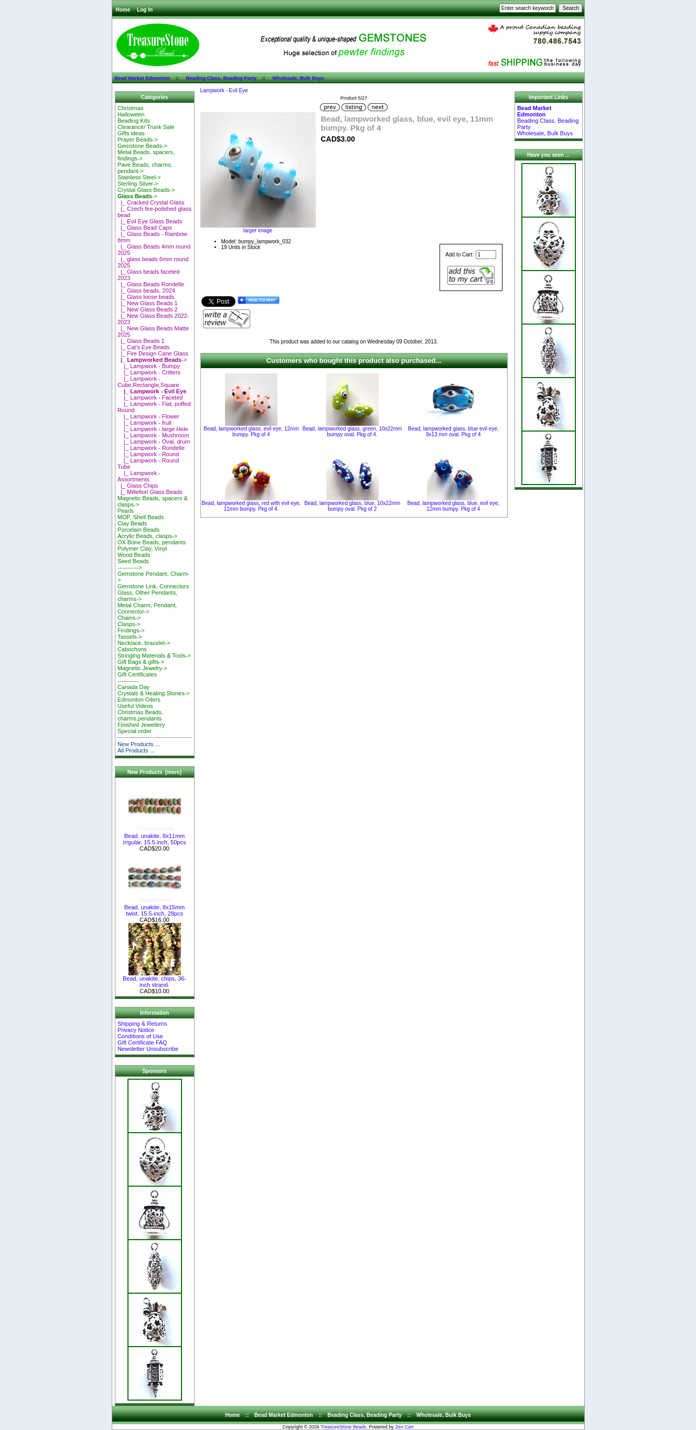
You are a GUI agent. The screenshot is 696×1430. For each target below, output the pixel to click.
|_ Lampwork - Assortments (138, 476)
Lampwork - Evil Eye (224, 90)
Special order (134, 731)
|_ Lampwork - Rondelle (151, 448)
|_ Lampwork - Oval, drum (153, 441)
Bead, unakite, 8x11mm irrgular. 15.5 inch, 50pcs (154, 836)
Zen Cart (404, 1426)
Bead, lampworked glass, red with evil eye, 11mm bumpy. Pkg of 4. (251, 506)
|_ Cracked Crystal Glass (151, 202)
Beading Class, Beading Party (221, 78)
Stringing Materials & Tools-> (154, 655)
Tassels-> (129, 636)
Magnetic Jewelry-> (142, 668)
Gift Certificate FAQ (142, 1042)
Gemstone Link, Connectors (153, 586)
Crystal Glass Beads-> (146, 190)
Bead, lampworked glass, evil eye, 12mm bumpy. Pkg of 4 (251, 431)
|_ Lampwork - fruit (144, 423)
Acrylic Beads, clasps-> (147, 536)
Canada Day (133, 687)
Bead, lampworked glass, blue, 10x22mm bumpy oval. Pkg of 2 (352, 506)
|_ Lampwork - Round (148, 454)
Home (123, 10)
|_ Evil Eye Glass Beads (149, 221)
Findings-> (131, 630)
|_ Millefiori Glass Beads (150, 492)
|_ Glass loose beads (146, 297)
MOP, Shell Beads (140, 517)
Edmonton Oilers (138, 699)
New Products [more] (154, 772)
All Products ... (136, 750)
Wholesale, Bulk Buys (298, 78)
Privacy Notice (135, 1030)
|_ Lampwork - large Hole (152, 429)
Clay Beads (132, 523)
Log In (145, 10)
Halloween (130, 114)
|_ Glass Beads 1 (141, 341)
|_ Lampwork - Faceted (150, 397)
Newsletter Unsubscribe (147, 1049)
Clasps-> (129, 624)
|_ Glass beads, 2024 (146, 290)
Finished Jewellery (141, 725)
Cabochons (132, 649)
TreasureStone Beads (343, 1426)
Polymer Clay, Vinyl (142, 548)
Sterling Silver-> (137, 183)
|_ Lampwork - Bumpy (148, 366)
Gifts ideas (131, 133)
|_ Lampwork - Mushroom (153, 435)
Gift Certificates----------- (137, 677)
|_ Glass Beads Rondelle (150, 284)
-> (137, 196)
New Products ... (138, 744)
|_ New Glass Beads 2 (147, 309)
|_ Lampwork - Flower (148, 416)
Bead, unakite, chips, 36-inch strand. (154, 979)
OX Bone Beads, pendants (151, 542)
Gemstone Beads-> (142, 146)
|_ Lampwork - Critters (148, 372)
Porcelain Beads (138, 529)
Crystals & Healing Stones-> (153, 693)
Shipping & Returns (142, 1023)
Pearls (125, 511)
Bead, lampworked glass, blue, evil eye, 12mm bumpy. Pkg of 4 (453, 506)
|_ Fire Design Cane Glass (152, 353)
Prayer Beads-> (137, 139)
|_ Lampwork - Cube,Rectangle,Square (148, 381)
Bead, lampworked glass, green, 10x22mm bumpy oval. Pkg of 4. (352, 431)
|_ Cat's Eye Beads (143, 347)
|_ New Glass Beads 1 (147, 303)
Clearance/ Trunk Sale (146, 127)
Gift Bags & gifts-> (140, 662)
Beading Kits (133, 120)
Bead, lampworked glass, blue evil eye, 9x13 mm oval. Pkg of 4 (453, 431)
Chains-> (129, 618)
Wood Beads (134, 555)
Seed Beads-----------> (133, 564)
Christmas (130, 108)
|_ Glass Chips (137, 485)
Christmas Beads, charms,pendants (140, 715)
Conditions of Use (140, 1036)
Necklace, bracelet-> (143, 643)
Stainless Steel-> (139, 177)
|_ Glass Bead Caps (144, 227)
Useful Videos (135, 706)
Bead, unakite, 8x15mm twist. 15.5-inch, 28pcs (154, 908)
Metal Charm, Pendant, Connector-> (147, 608)
